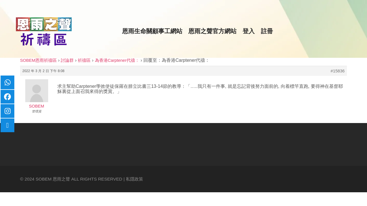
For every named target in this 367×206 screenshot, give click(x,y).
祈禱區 (84, 60)
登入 (249, 31)
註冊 (267, 31)
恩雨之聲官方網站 (212, 31)
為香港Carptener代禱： (117, 60)
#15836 (338, 71)
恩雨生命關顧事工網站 (152, 31)
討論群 (67, 60)
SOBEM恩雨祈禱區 (38, 60)
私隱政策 (134, 179)
